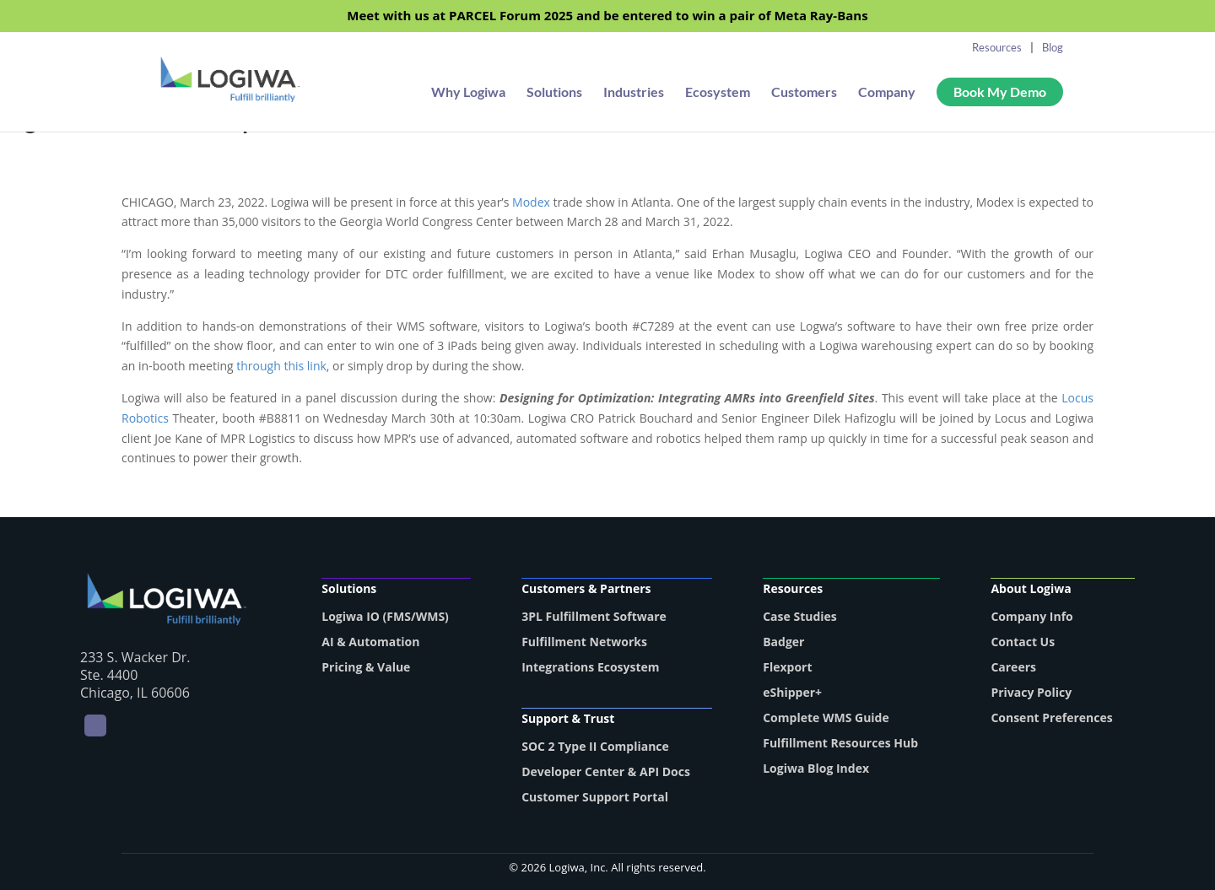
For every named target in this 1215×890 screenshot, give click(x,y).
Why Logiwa (468, 93)
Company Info (1031, 616)
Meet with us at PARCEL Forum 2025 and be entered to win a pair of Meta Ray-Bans (607, 16)
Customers (804, 93)
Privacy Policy (1031, 692)
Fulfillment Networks (584, 642)
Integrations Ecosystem (590, 667)
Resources (997, 47)
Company (886, 93)
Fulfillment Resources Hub (840, 743)
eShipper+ (792, 692)
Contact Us (1023, 642)
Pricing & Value (365, 667)
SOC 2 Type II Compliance (595, 746)
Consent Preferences (1051, 717)
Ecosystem (717, 93)
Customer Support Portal (594, 797)
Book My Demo (999, 92)
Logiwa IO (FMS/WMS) (385, 616)
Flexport (787, 667)
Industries (633, 93)
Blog (1052, 47)
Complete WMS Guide (826, 717)
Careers (1013, 667)
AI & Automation (370, 642)
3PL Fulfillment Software (594, 616)
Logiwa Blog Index (816, 768)
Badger (783, 642)
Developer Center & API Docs (605, 771)
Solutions (554, 93)
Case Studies (800, 616)
